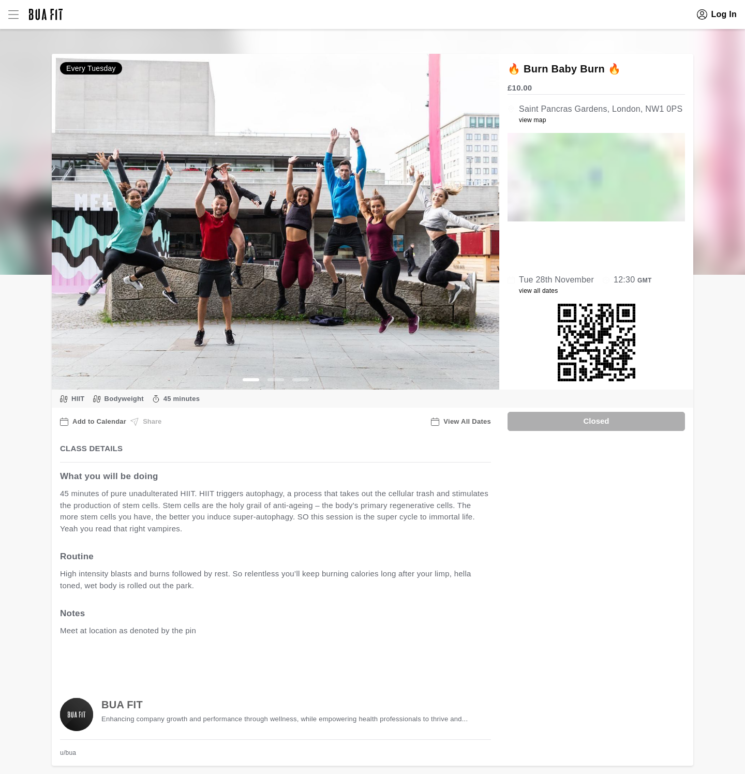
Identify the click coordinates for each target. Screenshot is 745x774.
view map (532, 120)
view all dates (538, 290)
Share (145, 422)
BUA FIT (122, 704)
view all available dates (270, 663)
